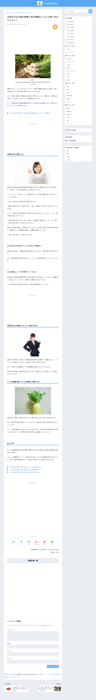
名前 (8, 643)
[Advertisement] (33, 41)
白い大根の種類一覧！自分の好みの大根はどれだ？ (25, 472)
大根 (40, 549)
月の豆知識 (68, 18)
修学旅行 (69, 111)
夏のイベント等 (70, 83)
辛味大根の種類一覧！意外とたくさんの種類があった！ (27, 467)
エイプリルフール (71, 71)
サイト (9, 658)
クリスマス (70, 52)
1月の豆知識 (70, 21)
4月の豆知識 (70, 27)
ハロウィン (70, 123)
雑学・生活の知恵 (70, 141)
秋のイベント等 (70, 105)
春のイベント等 (70, 55)
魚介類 (68, 157)
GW (68, 77)
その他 (68, 160)
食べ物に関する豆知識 (52, 549)
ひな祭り (69, 59)
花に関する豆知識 (70, 130)
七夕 (68, 93)
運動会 (68, 108)
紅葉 (68, 120)
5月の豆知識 (70, 30)
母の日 (68, 80)
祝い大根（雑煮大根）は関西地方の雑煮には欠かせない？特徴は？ (30, 113)
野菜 (43, 549)
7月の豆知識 (70, 36)
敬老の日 (69, 114)
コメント (10, 630)
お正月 (68, 49)
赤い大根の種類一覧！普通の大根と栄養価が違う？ (25, 469)
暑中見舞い (70, 96)
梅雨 (68, 89)
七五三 (68, 117)
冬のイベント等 (70, 46)
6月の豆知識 (70, 33)
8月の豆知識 (70, 39)
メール (9, 651)
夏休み (68, 99)
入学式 (68, 74)
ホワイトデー (70, 62)
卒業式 (68, 68)
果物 (68, 154)
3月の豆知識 (70, 24)
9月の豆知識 (70, 42)
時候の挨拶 (68, 137)
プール (68, 102)
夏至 (68, 86)
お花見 (68, 65)
